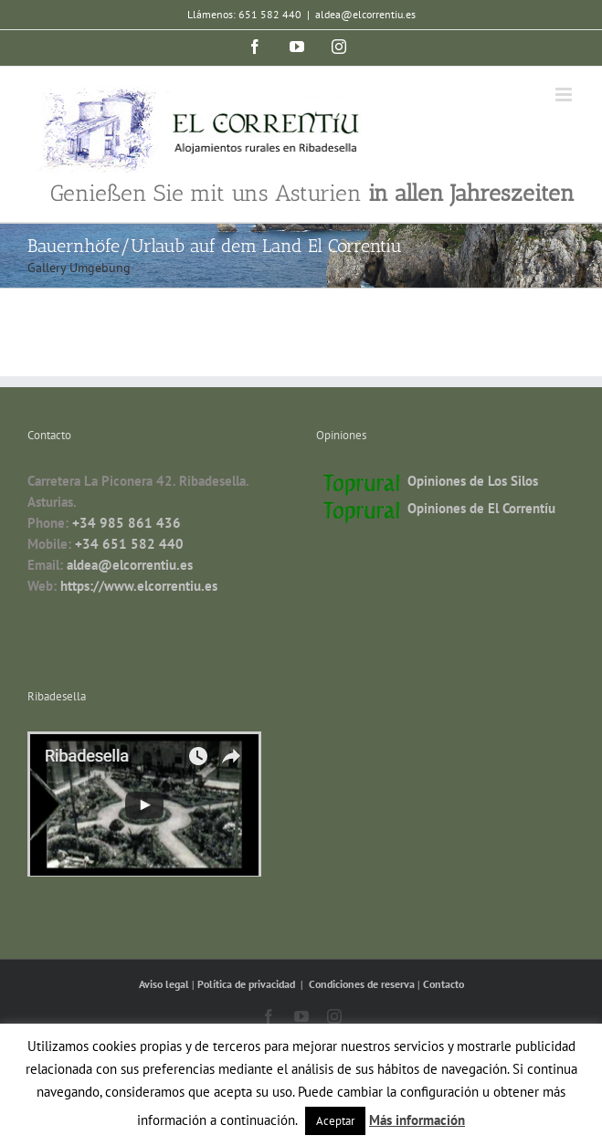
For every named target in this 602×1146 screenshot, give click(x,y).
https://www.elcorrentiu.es (138, 585)
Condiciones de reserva (362, 984)
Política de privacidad (247, 984)
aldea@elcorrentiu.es (365, 14)
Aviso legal (165, 984)
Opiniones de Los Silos (472, 480)
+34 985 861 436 (126, 522)
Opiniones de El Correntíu (481, 508)
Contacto (443, 984)
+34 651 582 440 (129, 543)
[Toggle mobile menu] (565, 94)
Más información (417, 1120)
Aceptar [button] (335, 1121)
